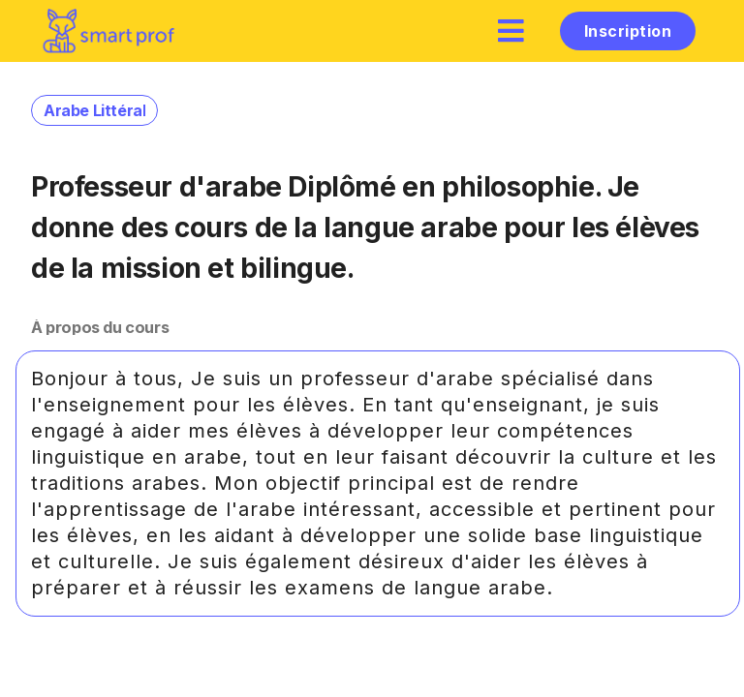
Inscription (627, 31)
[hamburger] (511, 30)
